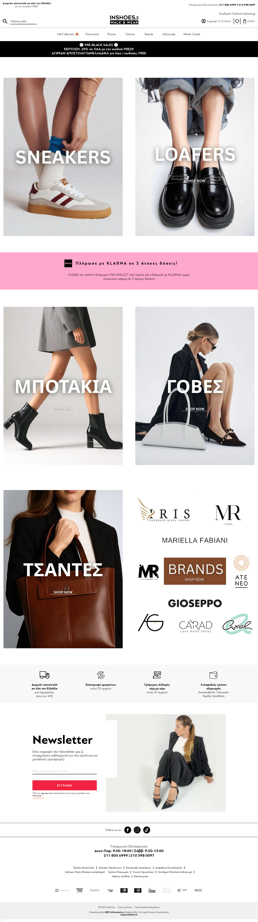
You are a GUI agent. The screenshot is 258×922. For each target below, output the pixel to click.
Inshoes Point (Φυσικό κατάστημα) (85, 872)
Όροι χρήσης (125, 907)
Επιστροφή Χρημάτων (138, 867)
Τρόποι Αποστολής (83, 867)
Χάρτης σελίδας (121, 876)
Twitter (137, 830)
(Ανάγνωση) (38, 798)
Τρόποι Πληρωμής (118, 872)
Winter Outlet (191, 34)
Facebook (127, 830)
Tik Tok (146, 830)
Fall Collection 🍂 (68, 34)
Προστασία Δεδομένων (147, 907)
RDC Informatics (114, 912)
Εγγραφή (212, 21)
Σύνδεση (226, 21)
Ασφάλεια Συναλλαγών (169, 867)
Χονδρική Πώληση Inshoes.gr (237, 13)
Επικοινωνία (141, 876)
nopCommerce (128, 914)
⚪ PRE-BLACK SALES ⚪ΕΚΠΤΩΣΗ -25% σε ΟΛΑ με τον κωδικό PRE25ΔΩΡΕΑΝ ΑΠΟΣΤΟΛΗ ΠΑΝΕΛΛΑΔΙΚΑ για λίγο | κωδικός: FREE (99, 49)
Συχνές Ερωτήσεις (143, 872)
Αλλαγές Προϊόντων (110, 867)
